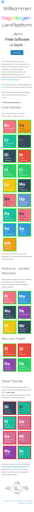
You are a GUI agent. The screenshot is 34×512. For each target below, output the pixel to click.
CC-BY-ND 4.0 (28, 503)
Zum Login (17, 52)
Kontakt (4, 97)
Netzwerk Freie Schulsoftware (13, 501)
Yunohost (17, 64)
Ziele (29, 77)
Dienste (4, 87)
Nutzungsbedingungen (12, 80)
